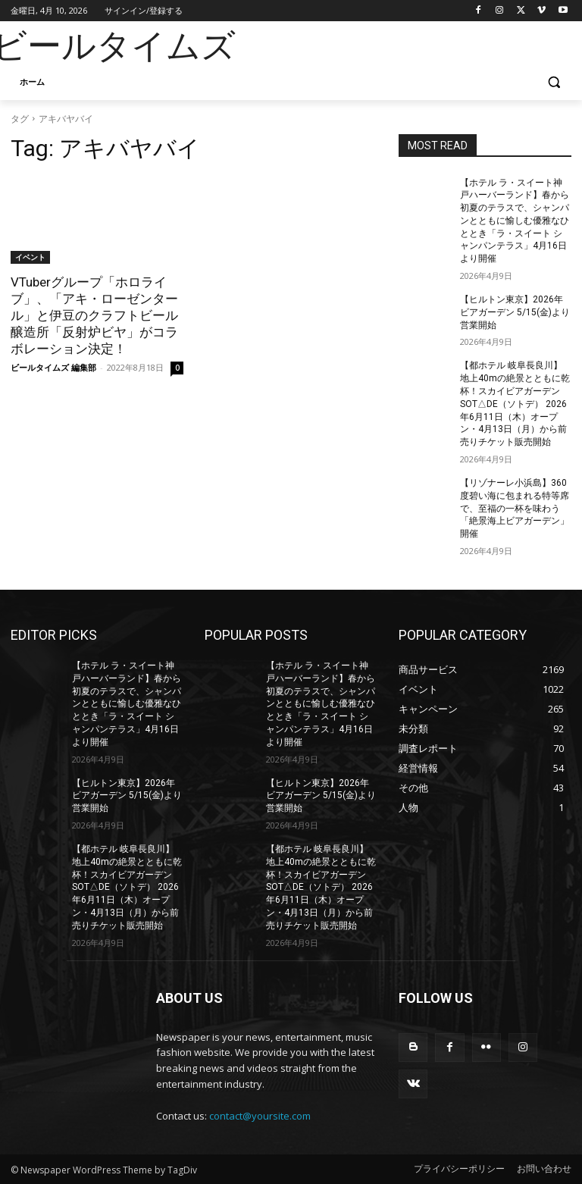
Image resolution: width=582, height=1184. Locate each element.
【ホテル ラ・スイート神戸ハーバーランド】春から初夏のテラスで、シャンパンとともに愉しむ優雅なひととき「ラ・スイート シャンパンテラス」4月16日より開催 (514, 221)
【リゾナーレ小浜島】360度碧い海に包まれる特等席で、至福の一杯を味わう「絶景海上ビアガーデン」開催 (514, 508)
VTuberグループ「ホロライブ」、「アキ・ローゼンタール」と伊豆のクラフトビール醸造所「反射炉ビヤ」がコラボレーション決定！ (94, 315)
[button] (553, 82)
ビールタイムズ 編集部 (53, 367)
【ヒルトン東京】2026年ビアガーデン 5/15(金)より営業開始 (515, 312)
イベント (30, 257)
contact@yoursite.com (260, 1116)
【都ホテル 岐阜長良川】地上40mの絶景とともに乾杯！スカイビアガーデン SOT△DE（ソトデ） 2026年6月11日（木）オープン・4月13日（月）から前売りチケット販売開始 (515, 403)
